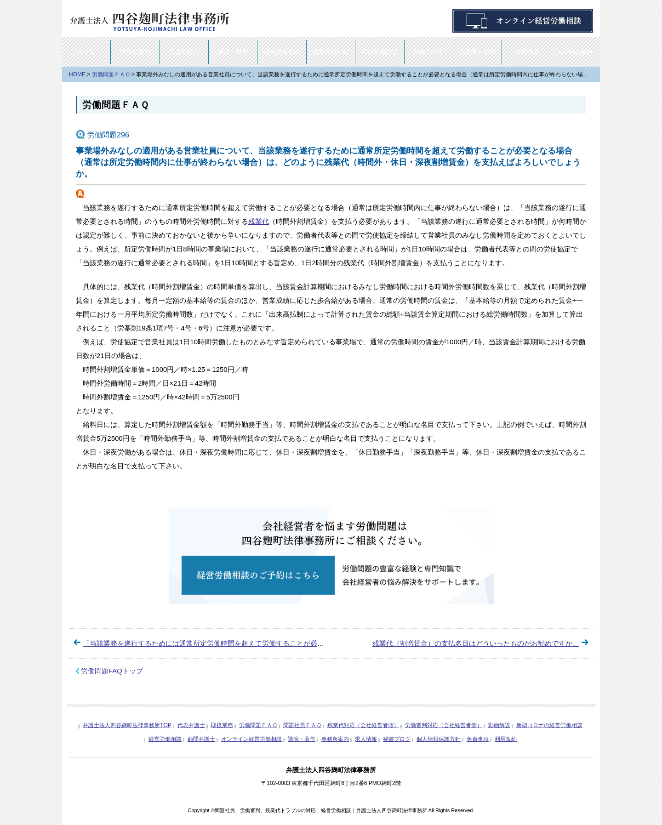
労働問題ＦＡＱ (115, 105)
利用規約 (506, 739)
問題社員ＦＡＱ (302, 725)
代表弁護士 (184, 51)
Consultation (575, 51)
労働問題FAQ (330, 51)
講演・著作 (233, 51)
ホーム (86, 51)
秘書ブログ (397, 739)
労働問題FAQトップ (112, 671)
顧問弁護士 (201, 739)
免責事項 (478, 739)
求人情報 (366, 739)
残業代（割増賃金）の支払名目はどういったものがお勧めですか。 (475, 643)
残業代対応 (429, 51)
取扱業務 (222, 725)
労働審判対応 (478, 51)
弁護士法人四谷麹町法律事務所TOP (127, 725)
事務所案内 (135, 51)
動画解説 (526, 51)
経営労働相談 (282, 51)
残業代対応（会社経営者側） (363, 725)
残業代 (258, 221)
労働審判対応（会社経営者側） (443, 725)
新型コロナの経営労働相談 (549, 725)
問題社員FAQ (380, 51)
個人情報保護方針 (439, 739)
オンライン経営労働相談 (251, 739)
